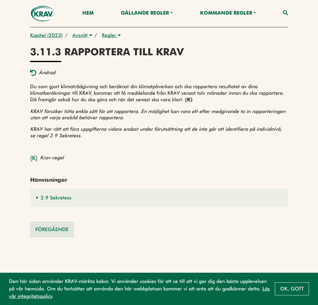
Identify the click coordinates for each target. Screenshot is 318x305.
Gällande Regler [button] (145, 13)
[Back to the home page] (42, 13)
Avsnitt (82, 35)
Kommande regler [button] (226, 13)
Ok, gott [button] (292, 289)
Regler (111, 35)
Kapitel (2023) (46, 35)
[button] (159, 198)
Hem (88, 13)
